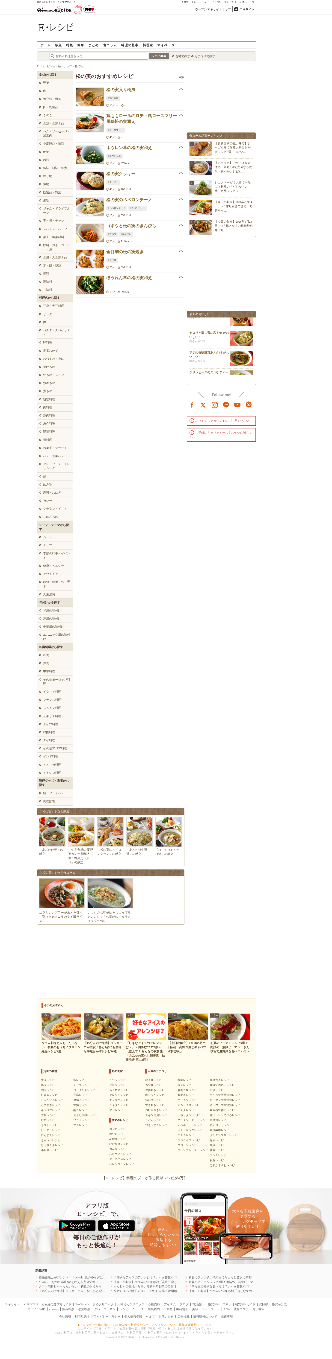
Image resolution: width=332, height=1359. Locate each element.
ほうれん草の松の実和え (129, 278)
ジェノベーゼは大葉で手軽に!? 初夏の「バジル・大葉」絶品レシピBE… (233, 186)
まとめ (93, 45)
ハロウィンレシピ (120, 1154)
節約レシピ (217, 1140)
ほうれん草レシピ (52, 1145)
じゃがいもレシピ (52, 1100)
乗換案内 (154, 1309)
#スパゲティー (137, 208)
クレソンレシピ (119, 1095)
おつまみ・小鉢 (53, 359)
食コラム (110, 45)
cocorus (54, 1309)
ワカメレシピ (81, 1120)
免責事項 (227, 1316)
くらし (195, 2)
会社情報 (65, 1316)
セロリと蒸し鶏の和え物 (205, 335)
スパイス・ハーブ (55, 229)
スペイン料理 (52, 708)
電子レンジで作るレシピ (225, 1115)
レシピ (123, 1309)
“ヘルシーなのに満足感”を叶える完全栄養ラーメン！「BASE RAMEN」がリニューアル (98, 1282)
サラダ (47, 314)
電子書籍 (258, 1309)
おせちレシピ (117, 1129)
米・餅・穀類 (52, 265)
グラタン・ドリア (55, 508)
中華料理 (49, 671)
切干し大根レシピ (84, 1115)
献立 (58, 45)
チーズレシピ (81, 1085)
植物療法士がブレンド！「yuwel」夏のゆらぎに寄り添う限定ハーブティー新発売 (93, 1277)
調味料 (47, 281)
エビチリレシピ (187, 1100)
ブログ (184, 1304)
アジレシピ (116, 1110)
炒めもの (49, 383)
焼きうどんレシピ (156, 1125)
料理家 (148, 45)
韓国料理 (49, 732)
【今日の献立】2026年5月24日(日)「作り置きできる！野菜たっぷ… (234, 206)
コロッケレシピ (187, 1145)
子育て (185, 2)
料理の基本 (129, 45)
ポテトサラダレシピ (190, 1130)
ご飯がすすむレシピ (222, 1165)
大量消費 (49, 594)
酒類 (46, 273)
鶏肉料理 (49, 415)
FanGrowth (82, 1304)
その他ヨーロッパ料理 (56, 681)
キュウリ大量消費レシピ (225, 1105)
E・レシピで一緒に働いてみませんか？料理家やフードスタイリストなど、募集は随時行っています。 (146, 1325)
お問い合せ (166, 1316)
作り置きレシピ (219, 1080)
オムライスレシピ (189, 1105)
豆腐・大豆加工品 (55, 257)
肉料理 (47, 407)
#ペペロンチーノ (116, 208)
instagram (214, 404)
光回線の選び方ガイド (56, 1304)
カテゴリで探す (204, 56)
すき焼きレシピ (155, 1105)
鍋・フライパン (53, 793)
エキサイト (247, 9)
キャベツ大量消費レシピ (225, 1095)
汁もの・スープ (53, 375)
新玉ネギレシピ (119, 1090)
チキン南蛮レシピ (156, 1115)
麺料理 (47, 440)
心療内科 (154, 1304)
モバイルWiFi (36, 1309)
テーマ (47, 545)
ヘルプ (150, 1316)
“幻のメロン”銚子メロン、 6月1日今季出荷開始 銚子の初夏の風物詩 (160, 1291)
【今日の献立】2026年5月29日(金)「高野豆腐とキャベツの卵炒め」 (159, 1282)
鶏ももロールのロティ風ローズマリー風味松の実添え (141, 118)
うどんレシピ (153, 1120)
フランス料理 (52, 699)
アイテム (170, 1304)
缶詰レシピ (217, 1090)
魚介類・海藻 (52, 99)
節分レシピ (116, 1133)
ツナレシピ (80, 1125)
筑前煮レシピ (153, 1100)
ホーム (45, 45)
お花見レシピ (117, 1149)
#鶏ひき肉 (113, 98)
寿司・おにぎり (53, 492)
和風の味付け (52, 610)
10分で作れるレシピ (222, 1085)
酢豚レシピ (184, 1080)
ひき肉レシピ (49, 1095)
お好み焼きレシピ (156, 1110)
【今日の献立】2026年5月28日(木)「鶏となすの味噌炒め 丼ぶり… (234, 226)
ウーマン (110, 1309)
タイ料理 (49, 740)
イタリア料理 (52, 691)
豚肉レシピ (48, 1085)
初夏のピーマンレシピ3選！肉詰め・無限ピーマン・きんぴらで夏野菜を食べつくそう (246, 1282)
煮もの (47, 391)
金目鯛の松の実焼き (125, 252)
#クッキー (113, 182)
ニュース (138, 1309)
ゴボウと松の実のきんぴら (131, 226)
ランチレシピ (218, 1155)
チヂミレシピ (186, 1135)
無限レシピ (217, 1145)
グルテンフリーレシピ (223, 1135)
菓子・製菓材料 (53, 237)
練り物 (47, 176)
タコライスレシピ (189, 1140)
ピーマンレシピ (50, 1130)
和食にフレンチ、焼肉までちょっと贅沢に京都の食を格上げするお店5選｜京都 (242, 1277)
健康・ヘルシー (53, 565)
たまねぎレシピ (50, 1105)
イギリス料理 (52, 716)
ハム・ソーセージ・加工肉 (56, 133)
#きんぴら (126, 234)
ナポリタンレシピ (189, 1115)
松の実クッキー (120, 174)
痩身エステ (241, 1309)
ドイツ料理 (50, 724)
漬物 (46, 184)
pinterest (248, 404)
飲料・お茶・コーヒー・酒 (56, 247)
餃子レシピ (184, 1085)
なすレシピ (48, 1120)
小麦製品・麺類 (53, 143)
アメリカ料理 (52, 764)
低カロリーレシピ (221, 1125)
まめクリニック (103, 1304)
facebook (192, 404)
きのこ (47, 115)
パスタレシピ (186, 1110)
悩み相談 (68, 1309)
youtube (237, 404)
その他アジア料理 (55, 748)
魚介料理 (49, 423)
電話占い (198, 1304)
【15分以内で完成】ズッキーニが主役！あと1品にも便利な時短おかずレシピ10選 (93, 1291)
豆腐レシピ (80, 1095)
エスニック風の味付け (56, 636)
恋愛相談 (84, 1309)
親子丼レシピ (153, 1080)
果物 (46, 200)
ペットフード (211, 1309)
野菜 (46, 82)
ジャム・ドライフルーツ (56, 210)
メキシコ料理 (52, 772)
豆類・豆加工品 (53, 123)
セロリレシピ (117, 1085)
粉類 (46, 160)
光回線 (263, 1304)
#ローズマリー (115, 130)
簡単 (80, 45)
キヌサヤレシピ (119, 1100)
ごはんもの (50, 516)
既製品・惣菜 (52, 192)
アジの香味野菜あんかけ (205, 355)
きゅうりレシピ (50, 1140)
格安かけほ (279, 1304)
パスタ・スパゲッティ (56, 332)
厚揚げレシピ (81, 1100)
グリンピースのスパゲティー (208, 375)
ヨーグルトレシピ (84, 1090)
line (226, 404)
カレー (47, 500)
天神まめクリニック (130, 1304)
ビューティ (208, 2)
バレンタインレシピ (121, 1164)
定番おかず (50, 350)
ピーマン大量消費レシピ (225, 1100)
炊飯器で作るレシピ (222, 1110)
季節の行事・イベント (56, 555)
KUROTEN (31, 1304)
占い (219, 2)
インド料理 (50, 756)
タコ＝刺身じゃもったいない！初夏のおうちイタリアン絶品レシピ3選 (86, 1286)
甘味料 (47, 289)
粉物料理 (49, 399)
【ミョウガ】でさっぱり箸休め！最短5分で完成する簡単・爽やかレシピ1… (233, 167)
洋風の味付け (52, 618)
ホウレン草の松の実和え (129, 148)
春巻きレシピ (186, 1095)
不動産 (167, 1309)
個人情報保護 (133, 1316)
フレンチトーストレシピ (193, 1150)
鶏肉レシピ (48, 1090)
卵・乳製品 (50, 107)
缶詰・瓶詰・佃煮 (55, 168)
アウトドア (50, 574)
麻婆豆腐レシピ (187, 1090)
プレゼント (230, 2)
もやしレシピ (49, 1125)
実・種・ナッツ (53, 220)
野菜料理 (49, 431)
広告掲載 (184, 1316)
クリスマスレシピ (120, 1159)
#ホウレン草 (114, 156)
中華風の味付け (53, 626)
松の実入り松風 (120, 89)
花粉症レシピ (117, 1139)
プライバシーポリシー (106, 1316)
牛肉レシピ (48, 1080)
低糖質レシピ (218, 1120)
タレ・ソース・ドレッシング (56, 466)
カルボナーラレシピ (190, 1125)
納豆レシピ (80, 1110)
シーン (47, 537)
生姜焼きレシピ (155, 1090)
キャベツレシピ (50, 1110)
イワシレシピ (117, 1080)
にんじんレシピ (50, 1135)
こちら (194, 1332)
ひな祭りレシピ (119, 1144)
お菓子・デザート (55, 448)
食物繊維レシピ (219, 1130)
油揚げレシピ (81, 1105)
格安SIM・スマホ (219, 1304)
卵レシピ (78, 1080)
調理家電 (49, 801)
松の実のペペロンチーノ (129, 200)
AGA (226, 1309)
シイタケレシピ (119, 1105)
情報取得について (205, 1316)
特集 (69, 45)
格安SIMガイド (245, 1304)
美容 (195, 1309)
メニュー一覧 (247, 2)
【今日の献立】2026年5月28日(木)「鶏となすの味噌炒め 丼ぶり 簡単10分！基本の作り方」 (250, 1291)
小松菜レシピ (49, 1150)
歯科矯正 (182, 1309)
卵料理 (47, 342)
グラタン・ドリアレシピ (193, 1120)
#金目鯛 (112, 260)
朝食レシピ (217, 1150)
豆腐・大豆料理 (53, 306)
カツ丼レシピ (153, 1085)
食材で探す (182, 56)
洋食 (46, 663)
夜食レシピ (217, 1160)
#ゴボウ (112, 234)
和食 (46, 655)
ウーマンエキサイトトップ (213, 9)
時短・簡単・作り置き (56, 584)
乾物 (46, 152)
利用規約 (81, 1316)
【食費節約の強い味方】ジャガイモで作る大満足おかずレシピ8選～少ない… (233, 147)
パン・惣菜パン (53, 456)
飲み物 (47, 484)
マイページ (166, 45)
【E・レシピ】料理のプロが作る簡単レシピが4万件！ (146, 1178)
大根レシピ (48, 1115)
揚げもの (49, 367)
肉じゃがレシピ (155, 1095)
